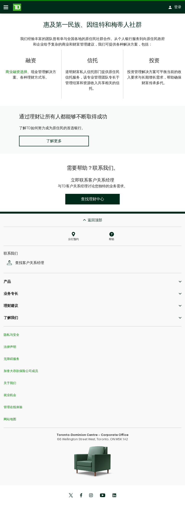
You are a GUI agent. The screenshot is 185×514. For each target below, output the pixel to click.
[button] (54, 139)
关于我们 (10, 381)
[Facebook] (81, 493)
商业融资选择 (16, 73)
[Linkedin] (114, 493)
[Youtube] (102, 493)
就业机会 (10, 393)
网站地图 (10, 417)
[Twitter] (71, 493)
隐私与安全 (11, 332)
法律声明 (10, 344)
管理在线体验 (13, 405)
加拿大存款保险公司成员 (21, 369)
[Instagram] (91, 493)
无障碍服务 (11, 356)
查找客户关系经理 (26, 261)
